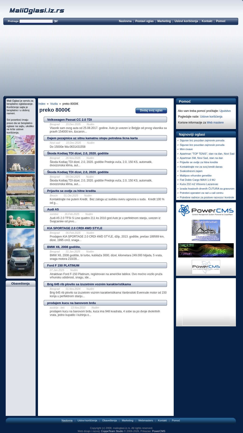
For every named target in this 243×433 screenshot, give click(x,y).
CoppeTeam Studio (112, 431)
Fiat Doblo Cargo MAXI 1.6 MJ (197, 179)
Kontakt (207, 21)
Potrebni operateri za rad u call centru (201, 192)
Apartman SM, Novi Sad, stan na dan (201, 158)
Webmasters (145, 420)
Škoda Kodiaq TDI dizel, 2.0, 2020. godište (78, 153)
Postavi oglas (144, 21)
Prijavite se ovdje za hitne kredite (199, 162)
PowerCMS (158, 431)
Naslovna (125, 21)
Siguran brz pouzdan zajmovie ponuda (202, 140)
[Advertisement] (121, 61)
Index (41, 103)
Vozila (54, 103)
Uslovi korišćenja (186, 21)
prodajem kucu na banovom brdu (71, 303)
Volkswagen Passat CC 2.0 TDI (69, 119)
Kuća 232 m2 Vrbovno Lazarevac (199, 184)
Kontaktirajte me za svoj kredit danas (201, 166)
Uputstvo (225, 111)
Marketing (164, 21)
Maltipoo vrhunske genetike (196, 175)
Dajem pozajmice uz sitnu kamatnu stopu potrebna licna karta (92, 138)
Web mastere (215, 122)
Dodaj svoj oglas (151, 110)
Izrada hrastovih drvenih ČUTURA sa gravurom (207, 188)
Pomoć (220, 21)
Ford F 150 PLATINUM (63, 265)
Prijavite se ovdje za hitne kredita (71, 191)
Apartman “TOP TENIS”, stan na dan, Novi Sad (207, 153)
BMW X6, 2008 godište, (64, 247)
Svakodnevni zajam (191, 171)
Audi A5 (53, 209)
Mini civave (186, 149)
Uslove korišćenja (211, 116)
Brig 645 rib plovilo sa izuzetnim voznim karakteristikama (89, 284)
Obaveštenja (109, 420)
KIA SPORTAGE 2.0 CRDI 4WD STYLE (75, 228)
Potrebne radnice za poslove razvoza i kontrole (207, 197)
